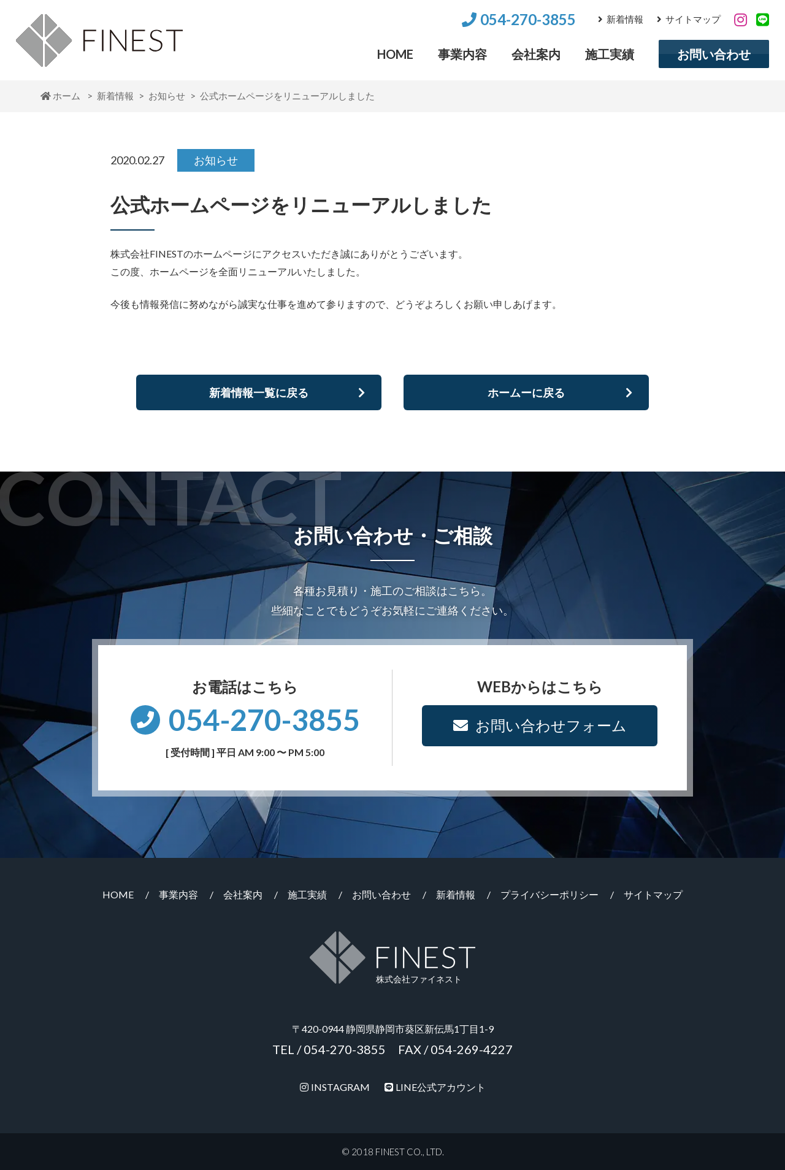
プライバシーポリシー (549, 894)
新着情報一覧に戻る (287, 392)
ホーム (60, 95)
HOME (395, 54)
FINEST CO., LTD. (409, 1151)
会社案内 (536, 54)
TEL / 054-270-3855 (329, 1049)
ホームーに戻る (560, 392)
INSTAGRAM (335, 1087)
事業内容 (462, 54)
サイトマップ (689, 19)
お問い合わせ (714, 54)
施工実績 (609, 54)
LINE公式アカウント (435, 1087)
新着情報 (620, 19)
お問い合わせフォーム (540, 725)
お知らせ (166, 95)
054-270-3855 (519, 19)
